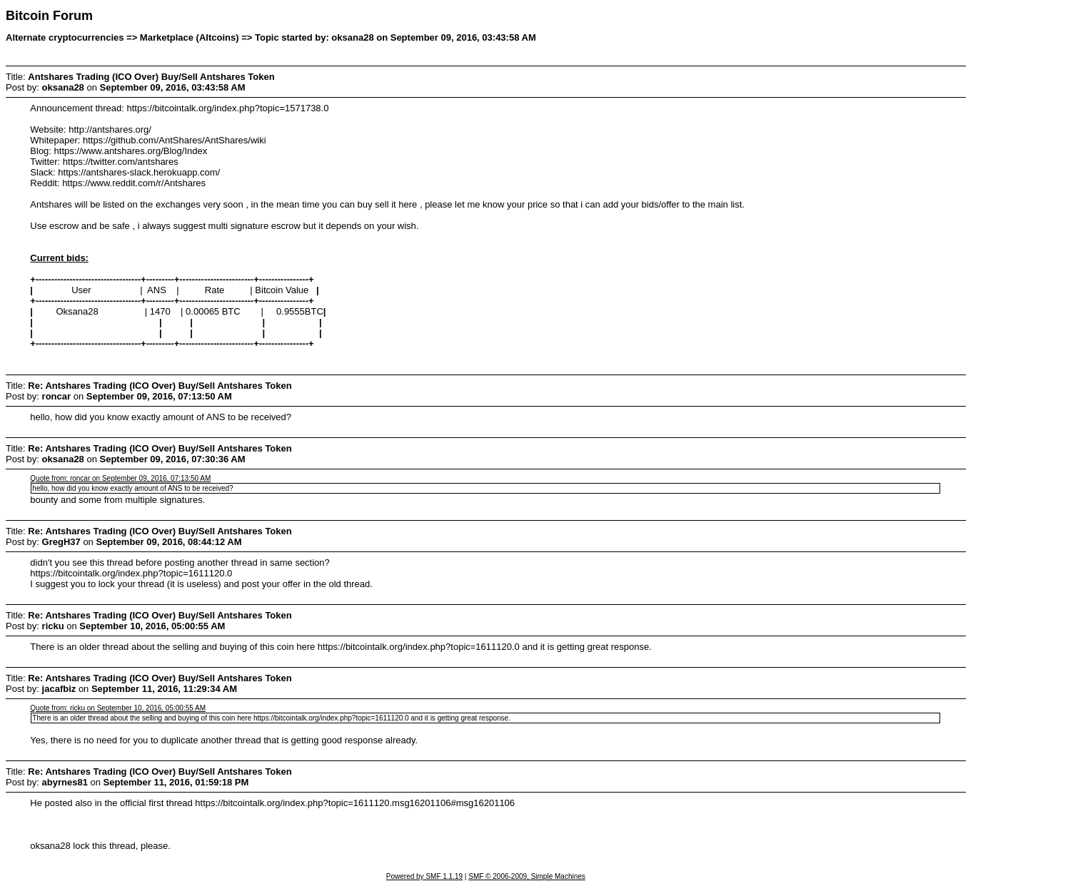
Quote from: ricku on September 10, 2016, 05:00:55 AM (118, 708)
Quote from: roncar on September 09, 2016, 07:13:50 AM (120, 478)
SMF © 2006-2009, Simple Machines (526, 876)
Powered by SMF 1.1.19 (424, 876)
